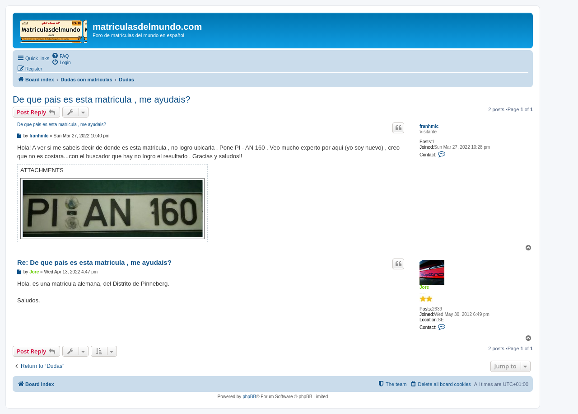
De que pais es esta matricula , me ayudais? (102, 99)
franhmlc (429, 126)
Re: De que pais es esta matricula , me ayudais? (94, 262)
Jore (424, 287)
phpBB (249, 396)
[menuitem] (60, 55)
